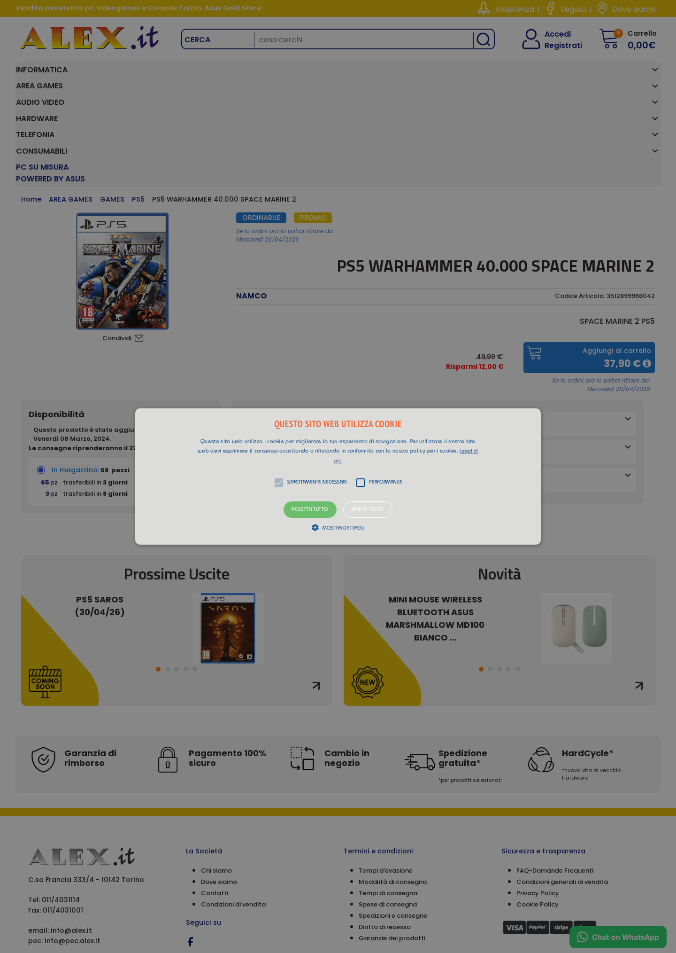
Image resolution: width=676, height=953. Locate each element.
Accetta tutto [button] (310, 509)
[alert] (338, 476)
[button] (338, 476)
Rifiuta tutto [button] (368, 509)
